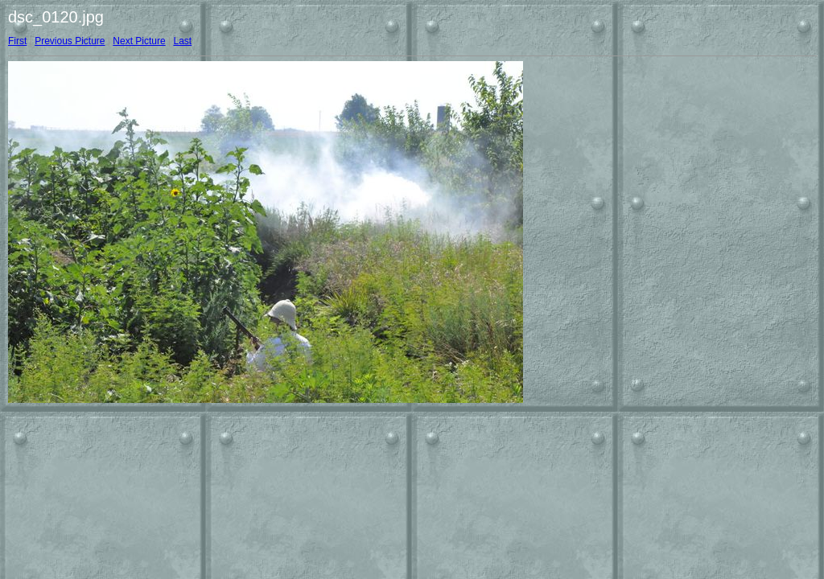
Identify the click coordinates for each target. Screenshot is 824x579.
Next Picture (139, 41)
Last (182, 41)
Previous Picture (70, 41)
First (17, 41)
